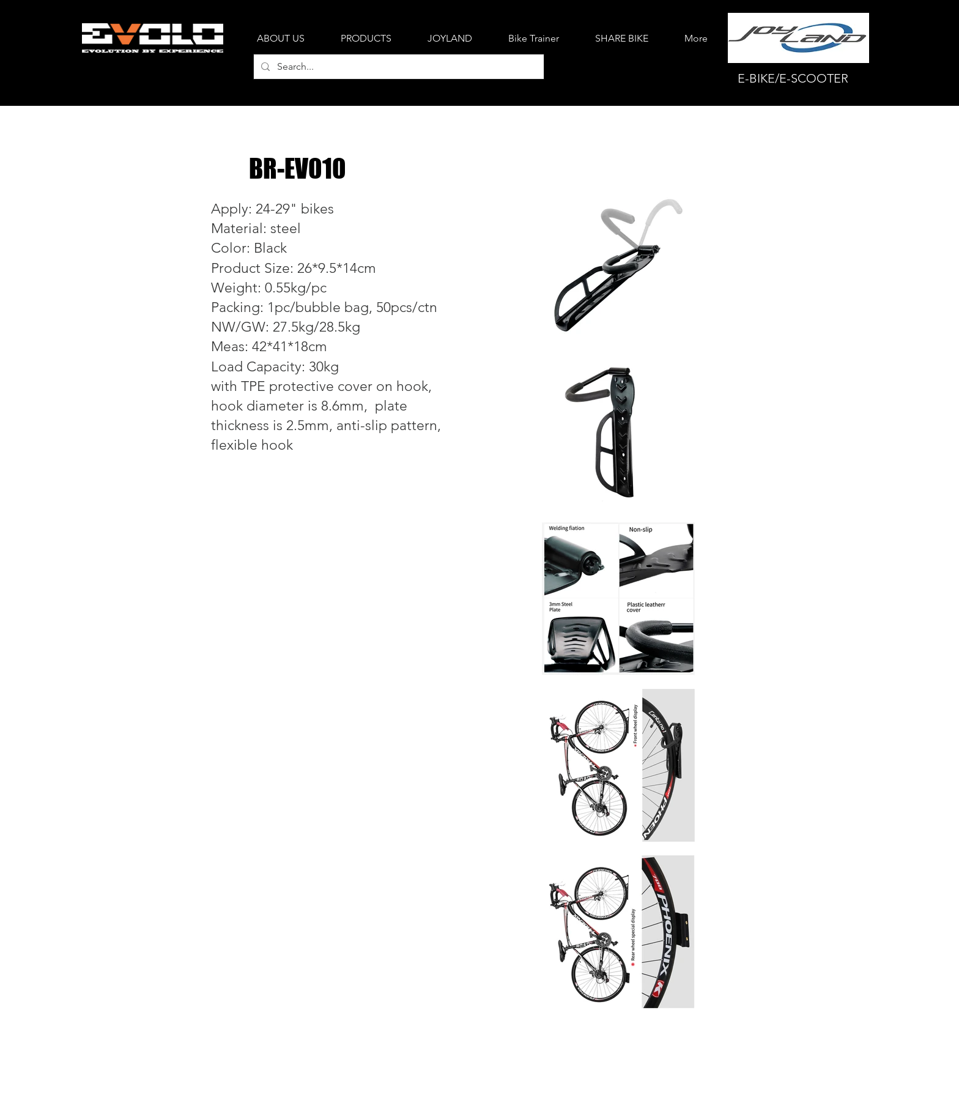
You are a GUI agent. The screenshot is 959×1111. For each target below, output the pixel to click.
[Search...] (397, 66)
